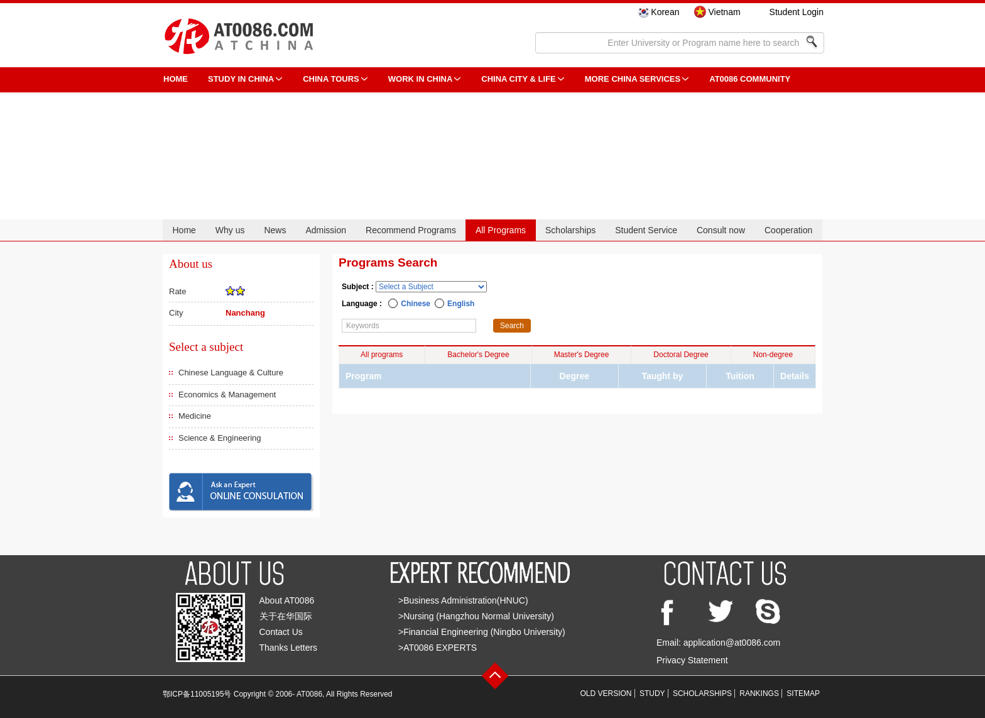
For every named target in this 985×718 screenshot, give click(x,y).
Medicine (194, 416)
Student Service (646, 230)
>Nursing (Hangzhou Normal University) (476, 616)
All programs (382, 354)
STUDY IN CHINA (241, 79)
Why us (230, 230)
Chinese (415, 303)
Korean (665, 12)
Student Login (797, 12)
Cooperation (788, 230)
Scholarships (570, 230)
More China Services (632, 79)
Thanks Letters (288, 648)
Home (183, 230)
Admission (325, 230)
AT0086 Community (749, 79)
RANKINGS (759, 693)
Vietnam (724, 12)
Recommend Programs (411, 230)
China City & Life (518, 79)
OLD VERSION (606, 693)
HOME (175, 79)
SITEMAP (803, 693)
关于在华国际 (285, 616)
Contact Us (281, 632)
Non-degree (773, 354)
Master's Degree (581, 354)
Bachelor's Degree (478, 354)
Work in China (420, 79)
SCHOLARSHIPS (702, 693)
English (460, 303)
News (275, 230)
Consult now (721, 230)
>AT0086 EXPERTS (437, 648)
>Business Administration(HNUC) (463, 600)
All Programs (501, 230)
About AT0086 (287, 600)
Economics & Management (227, 394)
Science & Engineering (219, 438)
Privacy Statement (692, 660)
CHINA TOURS (331, 79)
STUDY (652, 693)
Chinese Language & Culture (230, 372)
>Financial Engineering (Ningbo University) (481, 632)
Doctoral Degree (680, 354)
